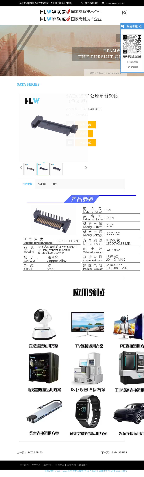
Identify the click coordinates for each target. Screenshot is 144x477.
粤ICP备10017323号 (117, 471)
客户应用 (48, 465)
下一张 (86, 168)
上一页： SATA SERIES (30, 452)
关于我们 (24, 465)
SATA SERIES (114, 73)
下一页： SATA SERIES (114, 452)
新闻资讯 (59, 465)
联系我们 (83, 465)
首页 (92, 73)
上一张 (21, 168)
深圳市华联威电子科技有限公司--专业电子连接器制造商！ (46, 3)
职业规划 (71, 465)
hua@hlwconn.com (115, 3)
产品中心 (101, 73)
